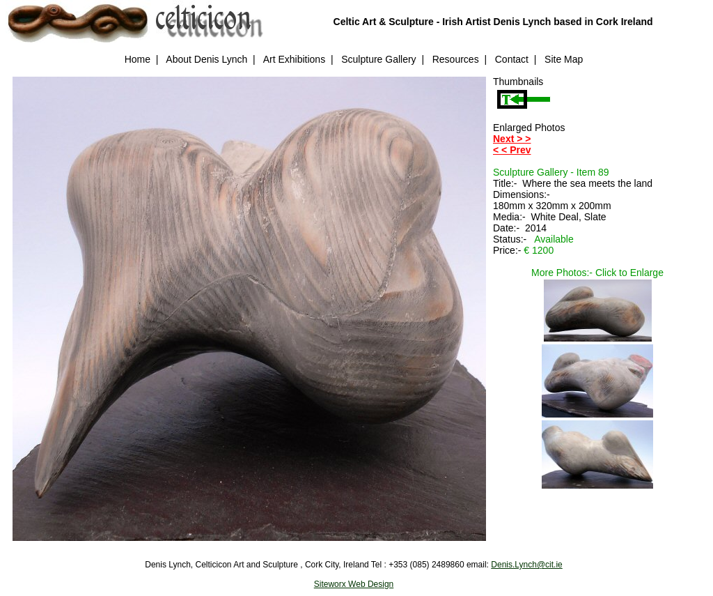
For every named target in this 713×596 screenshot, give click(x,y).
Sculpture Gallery (378, 59)
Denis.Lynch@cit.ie (526, 565)
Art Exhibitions (294, 59)
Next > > (512, 138)
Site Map (563, 59)
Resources (455, 59)
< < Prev (512, 149)
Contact (511, 59)
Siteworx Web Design (354, 584)
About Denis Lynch (206, 59)
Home (137, 59)
